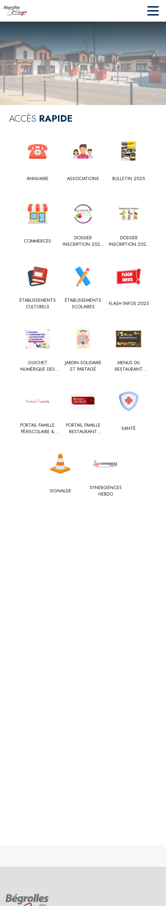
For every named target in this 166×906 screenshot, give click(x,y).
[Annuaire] (38, 178)
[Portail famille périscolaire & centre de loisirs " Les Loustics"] (38, 428)
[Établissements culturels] (38, 303)
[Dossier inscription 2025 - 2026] (129, 241)
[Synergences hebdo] (106, 491)
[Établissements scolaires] (83, 303)
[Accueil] (15, 11)
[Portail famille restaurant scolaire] (83, 428)
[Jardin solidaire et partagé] (83, 366)
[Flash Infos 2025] (129, 303)
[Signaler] (60, 491)
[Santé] (129, 428)
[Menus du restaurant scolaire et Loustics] (129, 366)
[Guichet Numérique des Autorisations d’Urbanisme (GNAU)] (38, 366)
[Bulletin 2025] (129, 178)
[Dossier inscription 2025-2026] (83, 241)
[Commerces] (38, 241)
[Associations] (83, 178)
